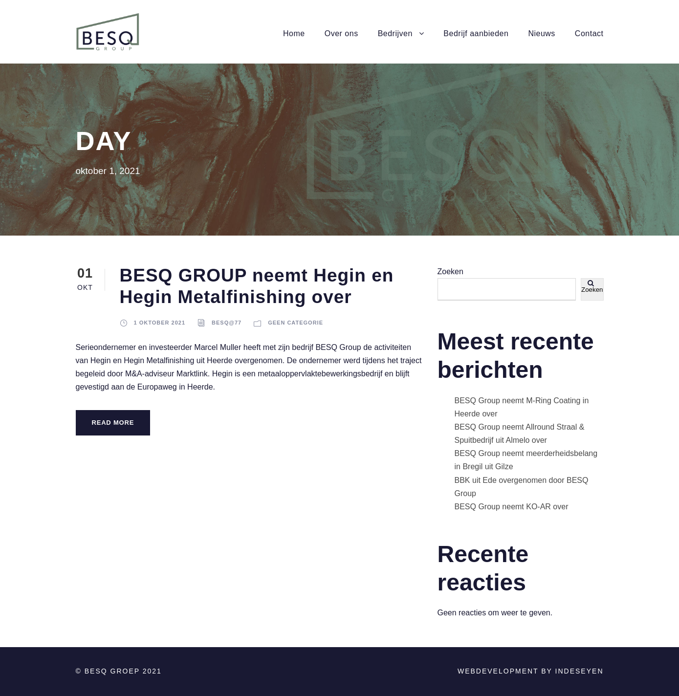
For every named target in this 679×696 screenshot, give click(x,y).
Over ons (341, 33)
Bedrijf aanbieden (475, 33)
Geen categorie (295, 323)
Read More (113, 422)
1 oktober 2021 (160, 323)
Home (294, 33)
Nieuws (541, 33)
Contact (589, 33)
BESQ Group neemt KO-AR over (512, 506)
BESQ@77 (226, 323)
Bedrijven (395, 33)
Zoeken (450, 271)
